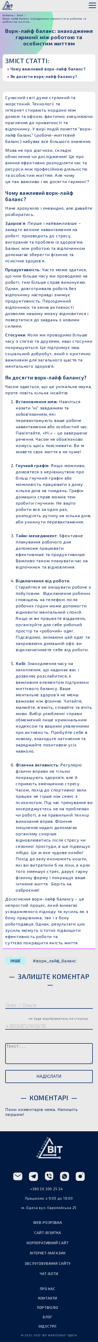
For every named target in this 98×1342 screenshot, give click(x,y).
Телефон (46, 1017)
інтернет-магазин (48, 1253)
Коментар (18, 1038)
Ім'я (10, 997)
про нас (47, 1289)
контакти (47, 1298)
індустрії (48, 1326)
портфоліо (47, 1307)
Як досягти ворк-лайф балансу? (44, 76)
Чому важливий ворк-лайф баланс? (48, 69)
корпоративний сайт (47, 1243)
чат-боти (49, 1274)
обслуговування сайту (48, 1263)
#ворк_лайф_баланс (54, 960)
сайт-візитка (47, 1233)
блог (47, 1317)
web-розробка (47, 1222)
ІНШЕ (15, 960)
